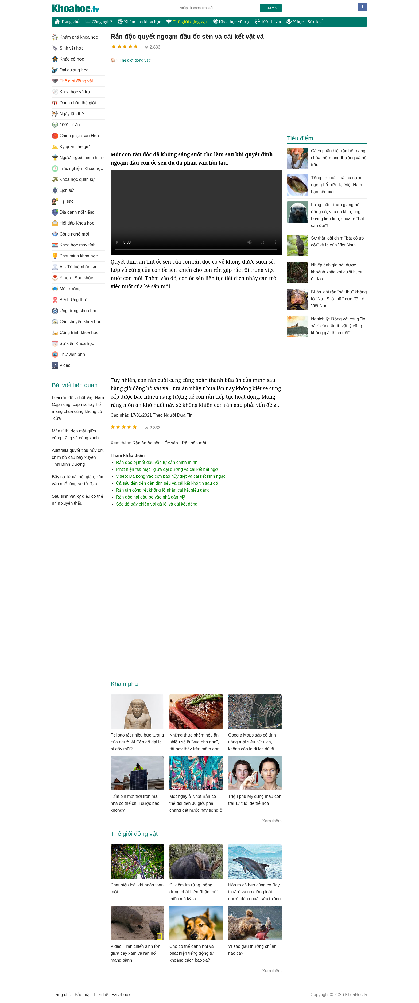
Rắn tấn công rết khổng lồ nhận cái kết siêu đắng (163, 489)
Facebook (121, 994)
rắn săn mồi (194, 442)
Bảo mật (83, 994)
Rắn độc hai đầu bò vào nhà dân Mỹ (150, 496)
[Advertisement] (196, 107)
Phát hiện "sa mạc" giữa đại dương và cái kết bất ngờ (167, 469)
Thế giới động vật (186, 21)
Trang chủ (67, 21)
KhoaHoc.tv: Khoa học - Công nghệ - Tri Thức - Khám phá (81, 8)
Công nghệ (98, 21)
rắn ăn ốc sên (146, 442)
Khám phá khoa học (139, 21)
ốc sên (171, 442)
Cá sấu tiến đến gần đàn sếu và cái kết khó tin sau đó (167, 482)
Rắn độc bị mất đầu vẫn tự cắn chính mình (156, 462)
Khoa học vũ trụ (230, 21)
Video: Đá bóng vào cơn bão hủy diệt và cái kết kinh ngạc (171, 475)
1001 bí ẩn (268, 21)
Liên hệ (101, 994)
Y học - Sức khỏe (305, 21)
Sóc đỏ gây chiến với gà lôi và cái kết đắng (156, 503)
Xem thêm (272, 820)
